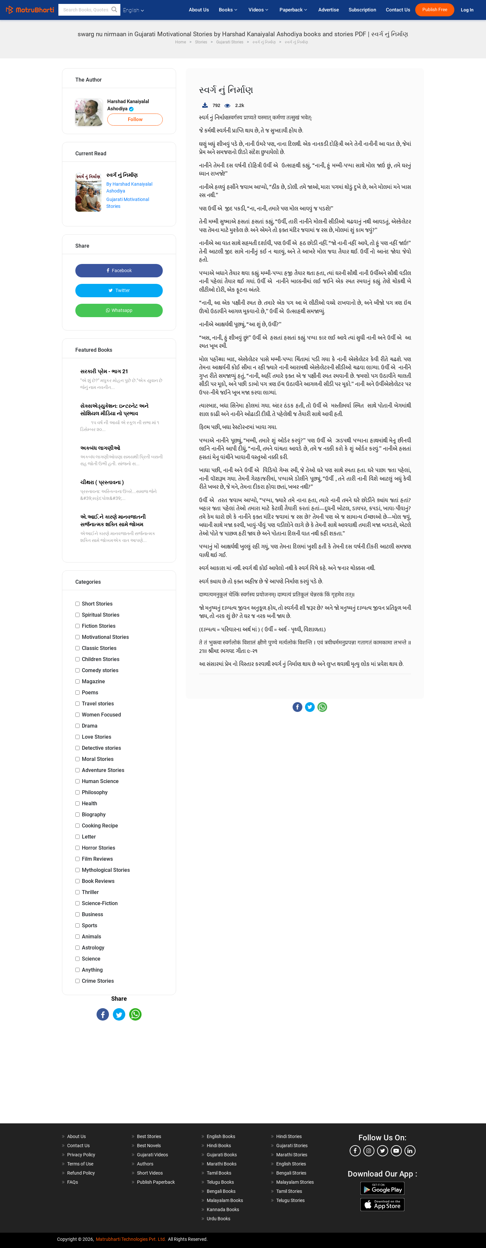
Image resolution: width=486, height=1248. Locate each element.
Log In (468, 10)
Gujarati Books (222, 1154)
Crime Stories (98, 981)
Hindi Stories (289, 1136)
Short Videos (150, 1173)
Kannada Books (223, 1209)
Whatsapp (119, 310)
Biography (94, 814)
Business (92, 914)
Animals (91, 936)
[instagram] (368, 1150)
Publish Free (434, 9)
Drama (90, 726)
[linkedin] (410, 1150)
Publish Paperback (156, 1182)
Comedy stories (100, 670)
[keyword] (89, 10)
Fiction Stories (98, 626)
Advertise (328, 9)
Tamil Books (219, 1173)
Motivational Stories (105, 637)
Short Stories (97, 604)
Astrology (93, 948)
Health (89, 803)
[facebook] (355, 1150)
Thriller (90, 892)
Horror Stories (98, 848)
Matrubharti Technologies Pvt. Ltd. (131, 1239)
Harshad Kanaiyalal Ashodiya (128, 105)
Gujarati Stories (292, 1145)
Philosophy (95, 792)
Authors (145, 1163)
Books (229, 9)
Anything (92, 970)
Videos (259, 9)
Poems (90, 692)
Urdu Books (218, 1218)
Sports (89, 925)
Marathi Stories (291, 1154)
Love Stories (96, 737)
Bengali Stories (291, 1173)
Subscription (362, 9)
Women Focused (101, 715)
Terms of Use (80, 1163)
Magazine (93, 681)
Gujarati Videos (152, 1154)
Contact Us (398, 9)
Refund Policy (81, 1173)
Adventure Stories (103, 770)
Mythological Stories (106, 870)
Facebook (119, 270)
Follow (135, 119)
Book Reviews (98, 881)
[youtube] (396, 1150)
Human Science (100, 781)
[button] (114, 10)
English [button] (133, 10)
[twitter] (382, 1150)
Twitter (119, 290)
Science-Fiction (100, 903)
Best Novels (149, 1145)
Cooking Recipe (100, 826)
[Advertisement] (119, 1077)
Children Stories (100, 659)
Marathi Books (221, 1163)
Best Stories (149, 1136)
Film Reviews (97, 859)
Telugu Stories (290, 1200)
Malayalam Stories (295, 1182)
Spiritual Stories (100, 615)
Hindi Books (219, 1145)
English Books (221, 1136)
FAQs (72, 1182)
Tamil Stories (289, 1191)
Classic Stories (99, 648)
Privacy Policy (81, 1154)
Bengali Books (221, 1191)
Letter (89, 837)
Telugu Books (220, 1182)
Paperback (294, 9)
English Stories (291, 1163)
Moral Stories (98, 759)
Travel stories (98, 704)
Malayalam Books (225, 1200)
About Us (199, 9)
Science (91, 959)
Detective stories (101, 748)
